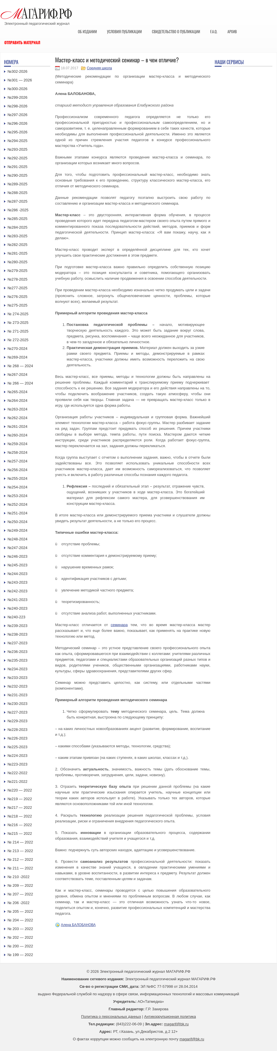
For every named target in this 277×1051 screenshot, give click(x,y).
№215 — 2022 (20, 833)
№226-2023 (17, 738)
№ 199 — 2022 (20, 955)
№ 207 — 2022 (20, 894)
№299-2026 (17, 97)
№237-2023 (17, 643)
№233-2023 (17, 677)
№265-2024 (17, 392)
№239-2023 (17, 625)
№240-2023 (17, 608)
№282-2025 (17, 244)
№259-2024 (17, 444)
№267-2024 (17, 374)
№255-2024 (17, 478)
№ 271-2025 (18, 331)
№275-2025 (17, 305)
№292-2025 (17, 158)
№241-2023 (17, 600)
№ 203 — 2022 (20, 929)
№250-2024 (17, 522)
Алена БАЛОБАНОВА (78, 925)
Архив (232, 31)
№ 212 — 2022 (20, 859)
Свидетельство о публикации (176, 31)
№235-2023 (17, 660)
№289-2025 (17, 184)
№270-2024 (17, 348)
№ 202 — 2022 (20, 937)
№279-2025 (17, 270)
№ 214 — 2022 (20, 842)
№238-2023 (17, 634)
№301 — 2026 (20, 80)
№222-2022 (17, 773)
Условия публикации (124, 31)
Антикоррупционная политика (170, 1016)
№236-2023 (17, 651)
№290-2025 (17, 175)
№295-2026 (17, 132)
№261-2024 (17, 426)
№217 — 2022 (20, 807)
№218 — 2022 (20, 816)
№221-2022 (17, 781)
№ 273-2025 (18, 322)
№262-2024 (17, 418)
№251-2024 (17, 513)
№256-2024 (17, 470)
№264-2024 (17, 400)
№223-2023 (17, 764)
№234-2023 (17, 669)
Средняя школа (99, 68)
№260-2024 (17, 435)
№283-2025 (17, 236)
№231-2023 (17, 695)
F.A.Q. (213, 31)
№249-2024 (17, 530)
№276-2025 (17, 296)
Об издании (87, 31)
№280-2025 (17, 262)
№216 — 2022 (20, 825)
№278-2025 (17, 279)
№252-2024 (17, 504)
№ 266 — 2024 (20, 383)
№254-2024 (17, 487)
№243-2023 (17, 582)
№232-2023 (17, 686)
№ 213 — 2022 (20, 851)
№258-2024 (17, 452)
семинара (119, 625)
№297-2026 (17, 115)
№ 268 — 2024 (20, 366)
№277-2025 (17, 288)
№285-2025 (17, 218)
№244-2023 (17, 574)
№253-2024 (17, 496)
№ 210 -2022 (18, 877)
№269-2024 (17, 357)
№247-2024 (17, 548)
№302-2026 (17, 71)
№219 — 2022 (20, 799)
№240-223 (16, 617)
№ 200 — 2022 (20, 946)
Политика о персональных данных (111, 1016)
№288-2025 (17, 193)
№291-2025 (17, 167)
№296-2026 (17, 123)
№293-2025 (17, 149)
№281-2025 (17, 253)
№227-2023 (17, 712)
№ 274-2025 (18, 314)
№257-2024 (17, 461)
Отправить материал (22, 42)
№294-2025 (17, 141)
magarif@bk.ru (176, 1024)
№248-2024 (17, 539)
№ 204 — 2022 (20, 920)
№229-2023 (17, 721)
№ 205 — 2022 (20, 911)
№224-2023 (17, 755)
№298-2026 (17, 106)
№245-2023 (17, 565)
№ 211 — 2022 (20, 868)
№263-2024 (17, 409)
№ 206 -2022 (18, 903)
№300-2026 (17, 89)
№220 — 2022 (20, 790)
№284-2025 (17, 227)
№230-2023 (17, 703)
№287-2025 (17, 201)
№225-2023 (17, 747)
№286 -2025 (18, 210)
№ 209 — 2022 (20, 885)
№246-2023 (17, 556)
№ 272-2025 (18, 340)
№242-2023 (17, 591)
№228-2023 (17, 729)
